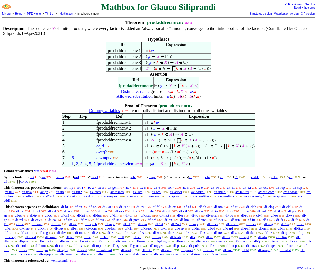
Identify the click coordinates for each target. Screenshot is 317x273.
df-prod (24, 241)
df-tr (180, 215)
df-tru (140, 207)
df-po (229, 215)
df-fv (20, 224)
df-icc (70, 237)
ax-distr (28, 196)
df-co (52, 220)
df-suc (201, 220)
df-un (199, 211)
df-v (135, 211)
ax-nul (9, 192)
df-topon (24, 254)
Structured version (261, 13)
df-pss (245, 211)
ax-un (60, 192)
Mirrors (6, 13)
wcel (94, 177)
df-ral (52, 211)
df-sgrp (62, 250)
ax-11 (231, 188)
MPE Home (34, 13)
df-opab (146, 215)
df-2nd (176, 224)
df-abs (262, 237)
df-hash (175, 237)
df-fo (294, 220)
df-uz (268, 233)
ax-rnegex (111, 196)
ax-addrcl (198, 192)
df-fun (235, 220)
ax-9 (200, 188)
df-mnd (82, 250)
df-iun (97, 215)
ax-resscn (117, 192)
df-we (290, 215)
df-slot (83, 241)
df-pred (134, 220)
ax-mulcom (266, 192)
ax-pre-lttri (176, 196)
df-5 (141, 233)
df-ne (20, 211)
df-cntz (147, 250)
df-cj (193, 237)
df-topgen (157, 246)
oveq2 (101, 152)
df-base (121, 241)
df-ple (293, 241)
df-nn (79, 233)
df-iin (114, 215)
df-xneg (10, 237)
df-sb (202, 207)
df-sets (65, 241)
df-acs (23, 250)
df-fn (251, 220)
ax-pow (27, 192)
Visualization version (286, 13)
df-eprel (211, 215)
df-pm (42, 228)
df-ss (229, 211)
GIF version (308, 13)
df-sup (179, 228)
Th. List (49, 13)
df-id (194, 215)
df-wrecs (232, 224)
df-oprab (91, 224)
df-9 (202, 233)
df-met (228, 250)
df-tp (33, 215)
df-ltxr (298, 228)
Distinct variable (135, 91)
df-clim (281, 237)
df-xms (159, 254)
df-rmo (85, 211)
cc (221, 177)
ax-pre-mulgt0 (254, 196)
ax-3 (101, 188)
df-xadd (30, 237)
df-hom (40, 246)
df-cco (59, 246)
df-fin (129, 228)
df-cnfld (285, 250)
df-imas (251, 246)
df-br (128, 215)
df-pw (292, 211)
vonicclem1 (59, 260)
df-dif (183, 211)
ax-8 (185, 188)
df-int (81, 215)
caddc (255, 177)
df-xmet (208, 250)
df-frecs (212, 224)
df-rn (84, 220)
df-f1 (279, 220)
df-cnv (35, 220)
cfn (207, 177)
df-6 (156, 233)
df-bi (64, 207)
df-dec (250, 233)
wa (44, 177)
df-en (74, 228)
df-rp (299, 233)
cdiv (274, 177)
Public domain (168, 268)
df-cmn (166, 250)
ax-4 (128, 188)
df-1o (285, 224)
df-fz (87, 237)
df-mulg (127, 250)
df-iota (218, 220)
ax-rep (280, 188)
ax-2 (90, 188)
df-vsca (240, 241)
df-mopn (264, 250)
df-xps (270, 246)
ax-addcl (176, 192)
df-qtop (231, 246)
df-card (228, 228)
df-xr (281, 228)
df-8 (186, 233)
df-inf (196, 228)
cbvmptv (104, 158)
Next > (310, 4)
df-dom (91, 228)
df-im (226, 237)
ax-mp (68, 188)
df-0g (115, 246)
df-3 (110, 233)
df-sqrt (244, 237)
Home (18, 13)
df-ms (177, 254)
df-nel (36, 211)
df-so (244, 215)
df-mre (289, 246)
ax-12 (247, 188)
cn (290, 177)
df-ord (152, 220)
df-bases (66, 254)
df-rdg (268, 224)
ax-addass (290, 192)
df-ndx (102, 241)
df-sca (220, 241)
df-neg (43, 233)
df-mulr (181, 241)
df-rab (119, 211)
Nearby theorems (304, 7)
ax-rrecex (133, 196)
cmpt (152, 177)
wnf (76, 177)
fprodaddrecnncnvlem (115, 163)
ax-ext (263, 188)
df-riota (56, 224)
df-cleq (269, 207)
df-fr (259, 215)
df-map (24, 228)
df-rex (68, 211)
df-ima (116, 220)
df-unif (21, 246)
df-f (265, 220)
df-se (274, 215)
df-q (284, 233)
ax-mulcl (220, 192)
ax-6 (157, 188)
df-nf (187, 207)
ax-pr (44, 192)
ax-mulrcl (242, 192)
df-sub (25, 233)
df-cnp (102, 254)
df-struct (45, 241)
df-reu (102, 211)
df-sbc (150, 211)
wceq (60, 177)
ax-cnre (154, 196)
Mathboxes (66, 13)
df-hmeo (139, 254)
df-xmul (51, 237)
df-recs (251, 224)
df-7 (171, 233)
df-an (78, 207)
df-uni (65, 215)
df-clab (251, 207)
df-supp (194, 224)
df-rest (78, 246)
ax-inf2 (77, 192)
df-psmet (187, 250)
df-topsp (45, 254)
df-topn (97, 246)
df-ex (172, 207)
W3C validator (305, 268)
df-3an (123, 207)
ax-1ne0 (69, 196)
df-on (168, 220)
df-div (61, 233)
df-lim (184, 220)
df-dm (68, 220)
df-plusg (160, 241)
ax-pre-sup (281, 196)
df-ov (73, 224)
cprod (24, 181)
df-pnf (245, 228)
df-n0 (218, 233)
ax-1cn (137, 192)
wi (32, 177)
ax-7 (171, 188)
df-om (142, 224)
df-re (209, 237)
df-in (214, 211)
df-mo (218, 207)
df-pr (18, 215)
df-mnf (264, 228)
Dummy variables (104, 110)
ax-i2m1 (48, 196)
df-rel (19, 220)
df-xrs (213, 246)
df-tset (275, 241)
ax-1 (80, 188)
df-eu (234, 207)
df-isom (37, 224)
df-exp (156, 237)
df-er (8, 228)
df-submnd (104, 250)
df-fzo (104, 237)
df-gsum (135, 246)
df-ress (140, 241)
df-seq (138, 237)
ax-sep (297, 188)
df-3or (106, 207)
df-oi (211, 228)
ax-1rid (89, 196)
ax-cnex (95, 192)
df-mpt (164, 215)
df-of (126, 224)
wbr (133, 177)
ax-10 (215, 188)
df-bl (245, 250)
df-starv (201, 241)
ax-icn (156, 192)
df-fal (156, 207)
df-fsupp (146, 228)
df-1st (159, 224)
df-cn (85, 254)
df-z (234, 233)
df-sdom (110, 228)
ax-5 (143, 188)
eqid (100, 146)
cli (5, 181)
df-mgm (42, 250)
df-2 (95, 233)
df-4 (126, 233)
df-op (48, 215)
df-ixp (58, 228)
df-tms (195, 254)
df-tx (120, 254)
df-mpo (110, 224)
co (190, 177)
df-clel (286, 207)
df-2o (300, 224)
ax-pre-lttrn (201, 196)
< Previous (293, 4)
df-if (277, 211)
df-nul (261, 211)
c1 (236, 177)
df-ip (257, 241)
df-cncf (215, 254)
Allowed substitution (134, 96)
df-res (100, 220)
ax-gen (112, 188)
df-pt (176, 246)
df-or (92, 207)
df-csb (166, 211)
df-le (8, 233)
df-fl (121, 237)
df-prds (194, 246)
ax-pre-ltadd (226, 196)
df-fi (164, 228)
